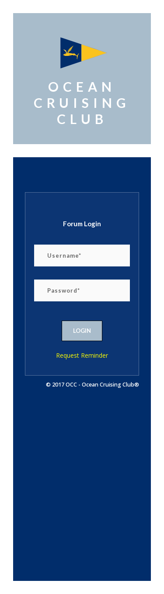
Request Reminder (82, 355)
